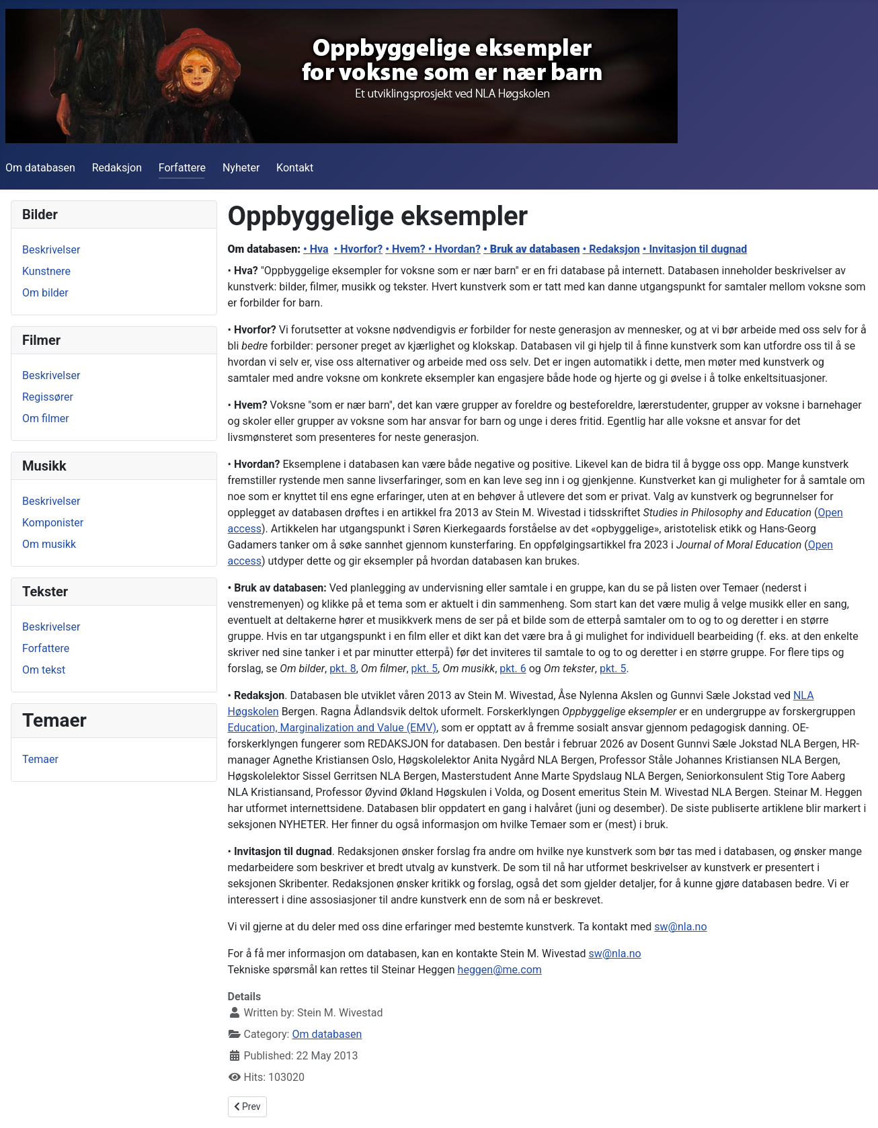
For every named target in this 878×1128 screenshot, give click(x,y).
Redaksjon (117, 167)
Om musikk (49, 544)
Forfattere (182, 167)
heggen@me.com (500, 969)
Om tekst (43, 669)
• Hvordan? (454, 249)
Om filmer (45, 418)
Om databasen (40, 167)
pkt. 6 (513, 668)
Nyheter (241, 167)
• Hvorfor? (358, 249)
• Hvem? (406, 249)
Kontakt (294, 167)
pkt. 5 (424, 668)
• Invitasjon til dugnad (695, 249)
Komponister (52, 522)
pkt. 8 (342, 668)
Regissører (47, 397)
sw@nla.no (680, 926)
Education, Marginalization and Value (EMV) (332, 727)
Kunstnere (46, 271)
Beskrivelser (51, 249)
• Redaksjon (611, 249)
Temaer (40, 759)
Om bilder (45, 292)
